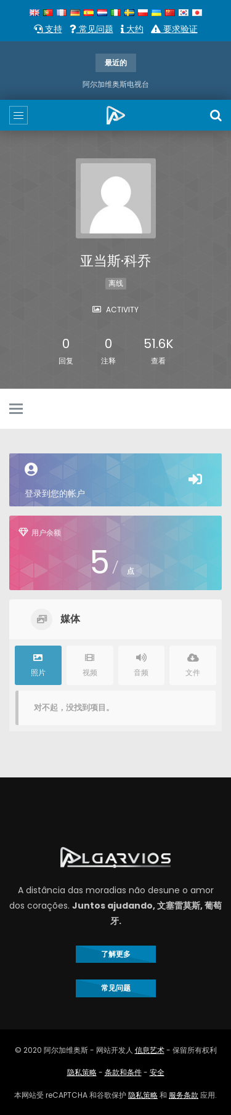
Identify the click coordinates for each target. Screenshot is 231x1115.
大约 (132, 29)
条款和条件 (123, 1072)
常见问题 (91, 29)
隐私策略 (82, 1072)
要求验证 (174, 29)
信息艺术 (149, 1050)
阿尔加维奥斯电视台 (116, 84)
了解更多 (116, 954)
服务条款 (183, 1095)
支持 (48, 29)
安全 (157, 1072)
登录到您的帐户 (115, 481)
